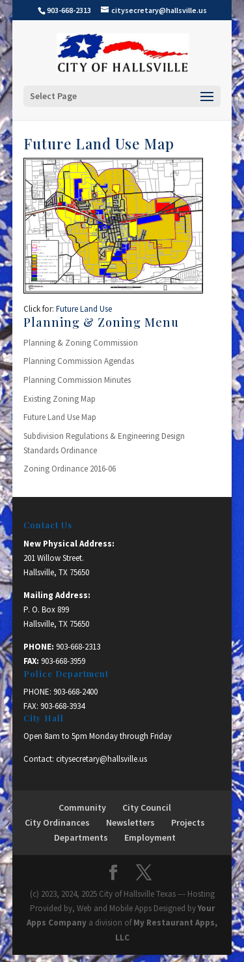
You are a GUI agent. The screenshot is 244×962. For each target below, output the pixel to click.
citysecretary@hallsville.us (101, 758)
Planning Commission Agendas (78, 361)
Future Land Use (84, 308)
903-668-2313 (78, 646)
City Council (146, 807)
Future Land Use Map (59, 417)
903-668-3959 (63, 661)
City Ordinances (57, 822)
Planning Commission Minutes (77, 379)
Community (82, 807)
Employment (150, 837)
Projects (188, 822)
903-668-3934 (62, 706)
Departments (81, 837)
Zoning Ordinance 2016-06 (69, 468)
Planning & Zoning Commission (80, 342)
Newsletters (130, 822)
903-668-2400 (75, 691)
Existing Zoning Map (59, 398)
